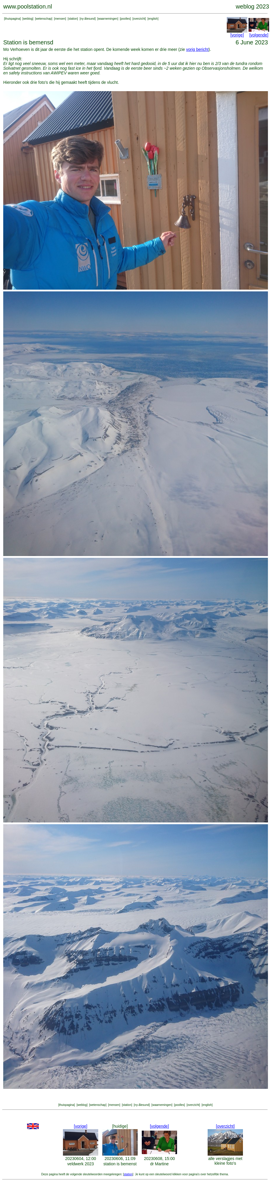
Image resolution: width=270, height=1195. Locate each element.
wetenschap (43, 18)
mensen (60, 18)
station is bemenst (120, 1163)
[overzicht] (225, 1126)
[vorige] (237, 35)
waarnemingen (108, 18)
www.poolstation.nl (27, 6)
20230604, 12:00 (80, 1158)
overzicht (139, 18)
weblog (28, 18)
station (73, 18)
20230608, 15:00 (159, 1158)
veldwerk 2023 (80, 1163)
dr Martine (159, 1163)
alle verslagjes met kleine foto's (225, 1161)
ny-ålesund (87, 18)
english (153, 18)
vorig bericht (197, 49)
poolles (125, 18)
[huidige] (120, 1126)
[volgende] (259, 35)
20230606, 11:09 (119, 1158)
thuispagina (12, 18)
